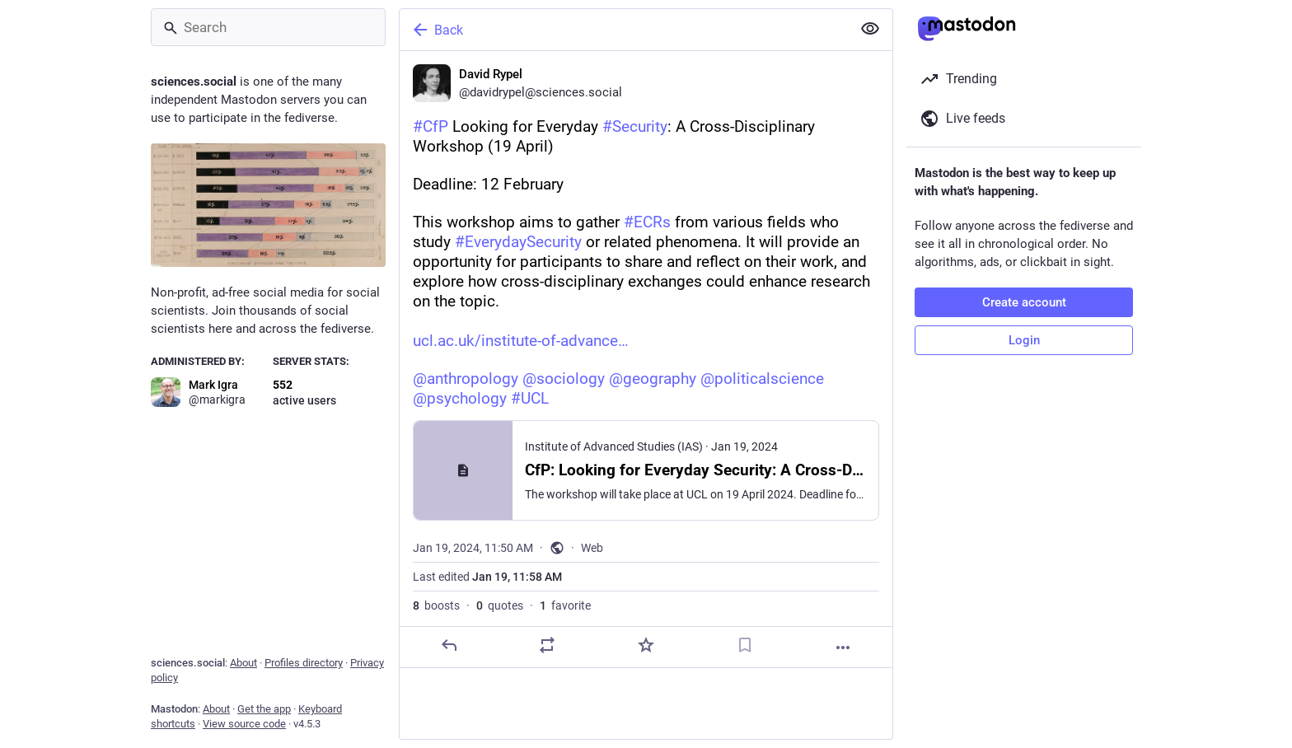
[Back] (624, 29)
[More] (843, 647)
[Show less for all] (870, 29)
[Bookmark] (745, 645)
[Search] (268, 27)
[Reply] (449, 645)
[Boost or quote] (547, 645)
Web (592, 547)
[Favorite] (646, 645)
